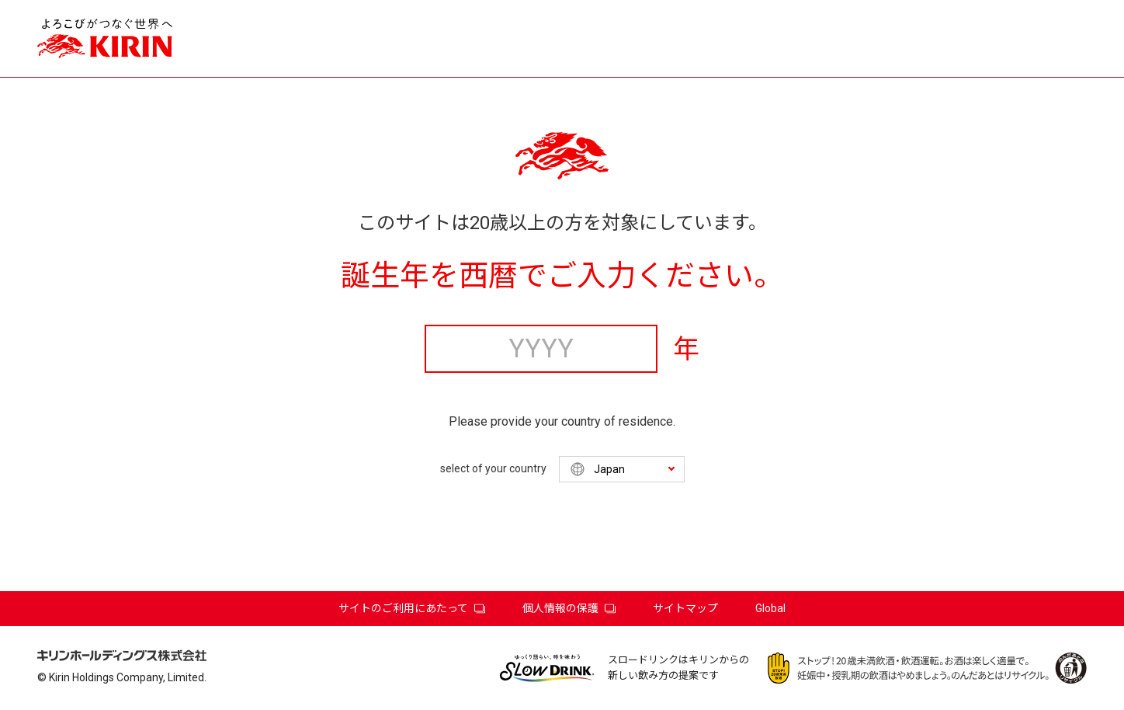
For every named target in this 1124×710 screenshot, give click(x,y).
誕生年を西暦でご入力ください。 (562, 276)
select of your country (493, 468)
